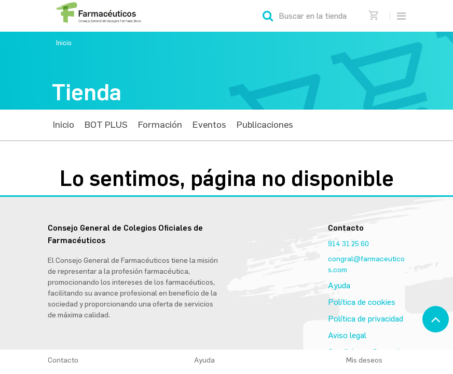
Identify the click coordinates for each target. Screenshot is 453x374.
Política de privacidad (365, 319)
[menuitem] (63, 125)
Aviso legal (347, 335)
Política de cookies (361, 302)
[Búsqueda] (267, 16)
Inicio (64, 43)
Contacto (63, 360)
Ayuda (339, 285)
